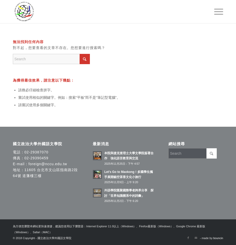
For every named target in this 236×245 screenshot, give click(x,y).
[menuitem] (216, 11)
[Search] (51, 59)
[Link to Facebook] (188, 238)
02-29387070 (36, 152)
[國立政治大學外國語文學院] (24, 11)
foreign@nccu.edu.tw (48, 164)
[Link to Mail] (196, 238)
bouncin (218, 238)
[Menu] (216, 11)
